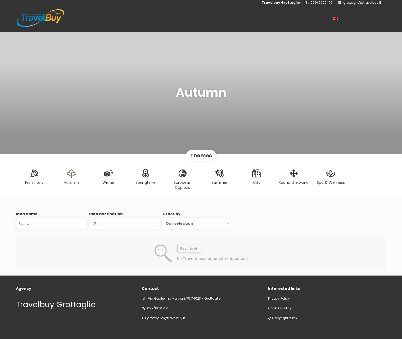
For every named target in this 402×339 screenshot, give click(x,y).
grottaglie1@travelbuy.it (362, 3)
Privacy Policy (279, 298)
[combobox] (124, 223)
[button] (197, 223)
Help (321, 18)
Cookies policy (280, 308)
